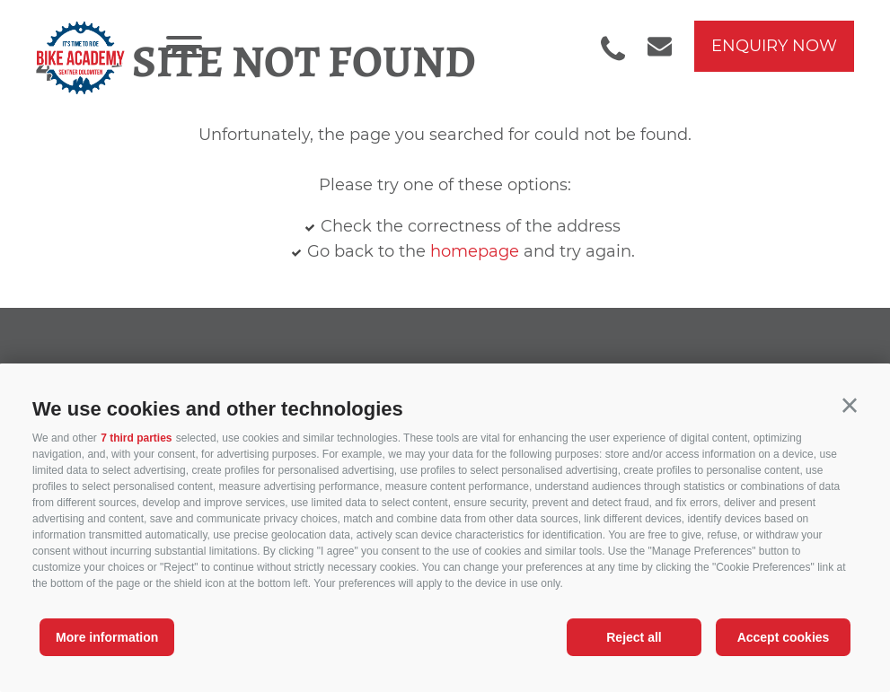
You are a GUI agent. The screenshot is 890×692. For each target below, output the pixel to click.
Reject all (633, 637)
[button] (850, 406)
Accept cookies (783, 637)
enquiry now (774, 46)
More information (107, 637)
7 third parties (136, 438)
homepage (474, 251)
